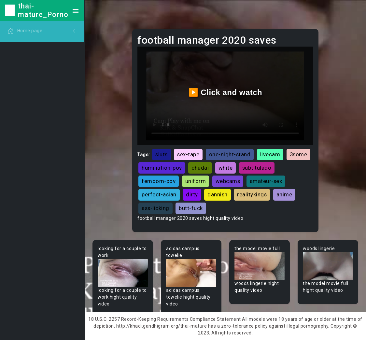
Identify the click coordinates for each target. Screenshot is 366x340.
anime (284, 194)
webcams (228, 181)
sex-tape (188, 154)
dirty (192, 194)
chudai (200, 167)
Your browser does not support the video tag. (123, 273)
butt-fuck (191, 208)
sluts (161, 154)
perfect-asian (159, 194)
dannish (217, 194)
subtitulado (257, 167)
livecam (270, 154)
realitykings (252, 194)
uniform (195, 181)
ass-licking (155, 208)
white (225, 167)
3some (298, 154)
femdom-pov (159, 181)
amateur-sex (266, 181)
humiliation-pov (162, 167)
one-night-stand (230, 154)
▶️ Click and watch (225, 92)
